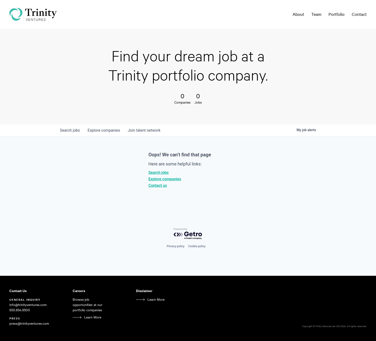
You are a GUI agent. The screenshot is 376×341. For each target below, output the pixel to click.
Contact (359, 14)
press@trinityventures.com (29, 323)
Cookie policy (197, 246)
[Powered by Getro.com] (188, 234)
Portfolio (337, 14)
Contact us (157, 185)
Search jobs (158, 172)
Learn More (92, 317)
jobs (70, 130)
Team (316, 14)
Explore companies (164, 179)
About (298, 14)
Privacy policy (175, 246)
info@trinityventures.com (28, 304)
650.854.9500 (19, 310)
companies (104, 130)
